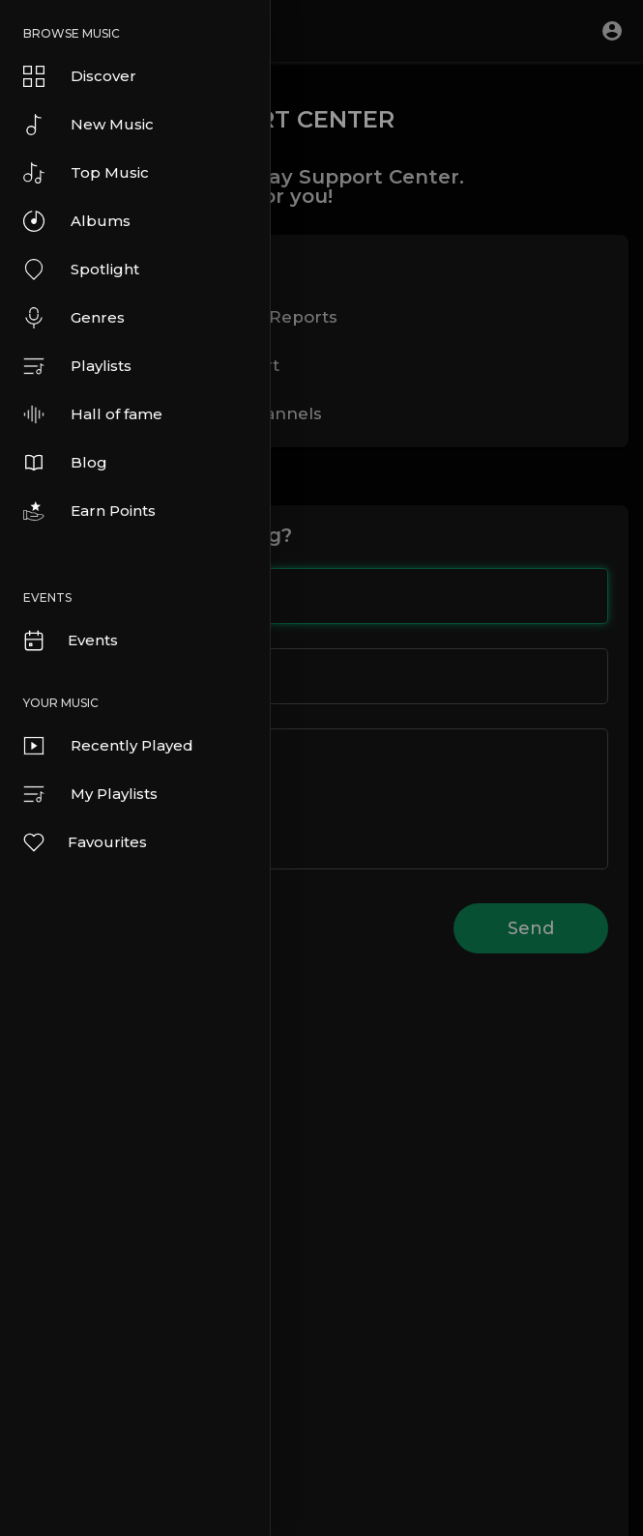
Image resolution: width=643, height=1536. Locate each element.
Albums (77, 221)
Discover (79, 76)
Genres (74, 317)
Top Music (86, 173)
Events (69, 640)
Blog (65, 462)
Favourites (84, 842)
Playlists (77, 366)
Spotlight (81, 269)
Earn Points (89, 511)
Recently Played (108, 745)
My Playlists (90, 794)
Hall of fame (92, 414)
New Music (88, 124)
